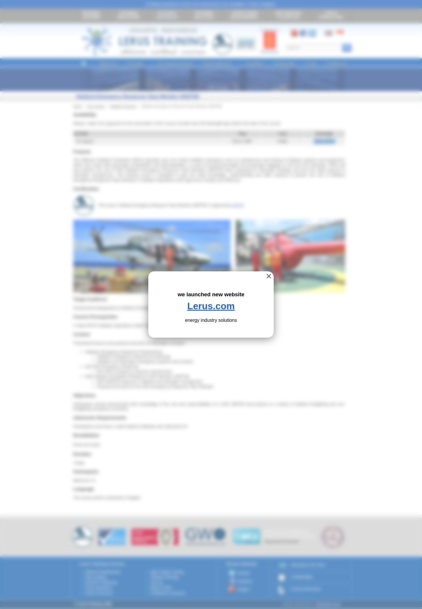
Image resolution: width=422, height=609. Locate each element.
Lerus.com (211, 306)
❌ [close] (268, 276)
